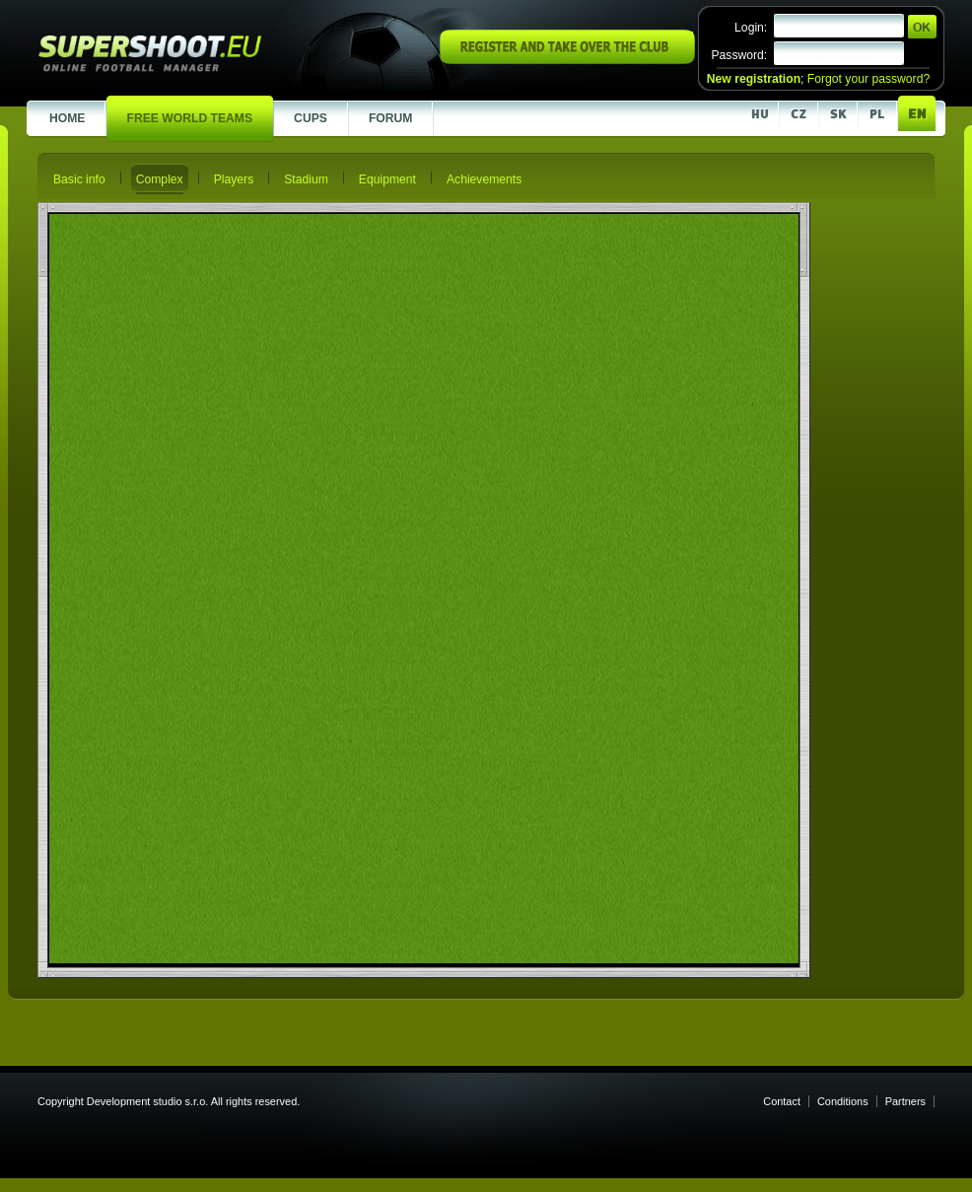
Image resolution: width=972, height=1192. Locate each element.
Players (234, 179)
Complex (159, 179)
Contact (781, 1101)
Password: (739, 55)
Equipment (387, 179)
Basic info (79, 179)
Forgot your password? (868, 79)
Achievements (484, 179)
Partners (905, 1101)
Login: (750, 28)
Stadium (306, 179)
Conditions (842, 1101)
